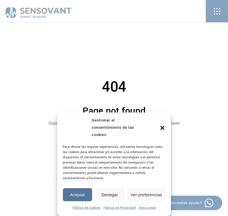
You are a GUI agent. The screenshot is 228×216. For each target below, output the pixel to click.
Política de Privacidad (119, 208)
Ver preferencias (146, 194)
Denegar (109, 194)
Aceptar (77, 194)
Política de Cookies (87, 208)
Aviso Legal (147, 208)
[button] (162, 128)
